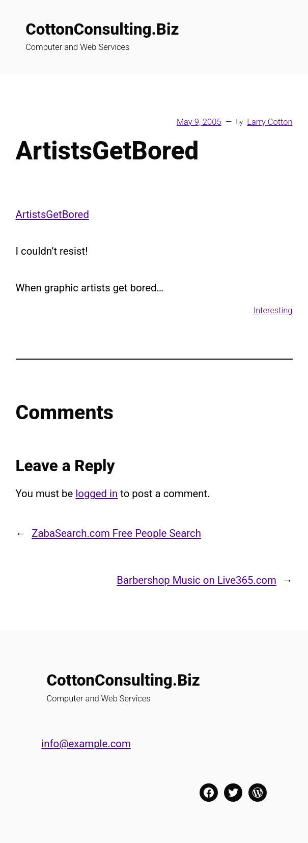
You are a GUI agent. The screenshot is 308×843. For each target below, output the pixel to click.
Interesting (273, 310)
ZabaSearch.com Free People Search (116, 533)
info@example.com (85, 744)
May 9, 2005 (199, 122)
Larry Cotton (269, 122)
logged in (96, 493)
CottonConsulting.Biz (102, 29)
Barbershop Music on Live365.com (196, 580)
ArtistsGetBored (52, 214)
